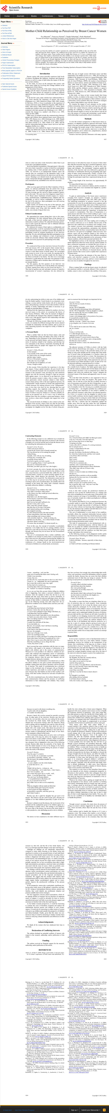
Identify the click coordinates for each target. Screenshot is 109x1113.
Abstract (4, 25)
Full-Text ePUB (6, 33)
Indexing (4, 47)
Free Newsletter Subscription (10, 68)
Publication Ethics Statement (10, 73)
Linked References (7, 36)
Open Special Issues (7, 84)
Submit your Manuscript (90, 1110)
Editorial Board (6, 55)
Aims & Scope (6, 52)
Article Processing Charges (10, 60)
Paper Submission (7, 63)
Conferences (47, 16)
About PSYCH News (8, 76)
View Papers (5, 49)
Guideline (4, 57)
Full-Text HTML (6, 30)
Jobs (88, 16)
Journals (20, 16)
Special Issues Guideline (9, 89)
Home (7, 16)
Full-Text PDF (6, 28)
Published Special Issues (9, 86)
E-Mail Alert (7, 1110)
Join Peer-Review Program (24, 1110)
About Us (74, 16)
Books (34, 16)
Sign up (74, 1110)
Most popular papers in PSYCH (11, 70)
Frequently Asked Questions (10, 78)
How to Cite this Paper (8, 38)
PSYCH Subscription (8, 65)
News (60, 16)
